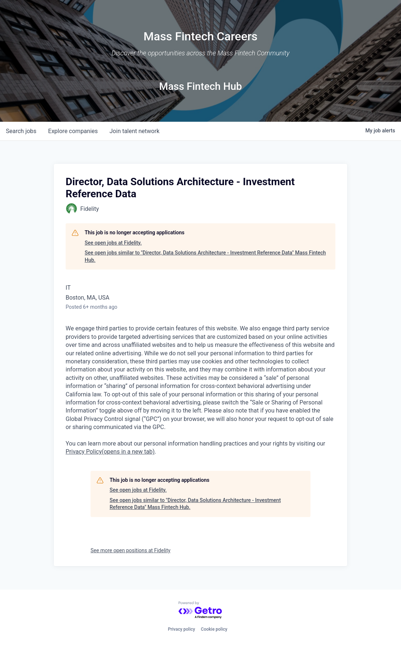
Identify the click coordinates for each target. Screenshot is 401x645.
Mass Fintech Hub (200, 86)
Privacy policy (181, 629)
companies (73, 131)
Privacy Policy (110, 451)
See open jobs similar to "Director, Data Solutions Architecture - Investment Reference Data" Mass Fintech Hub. (205, 256)
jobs (21, 131)
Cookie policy (214, 629)
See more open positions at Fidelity (130, 550)
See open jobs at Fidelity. (113, 243)
